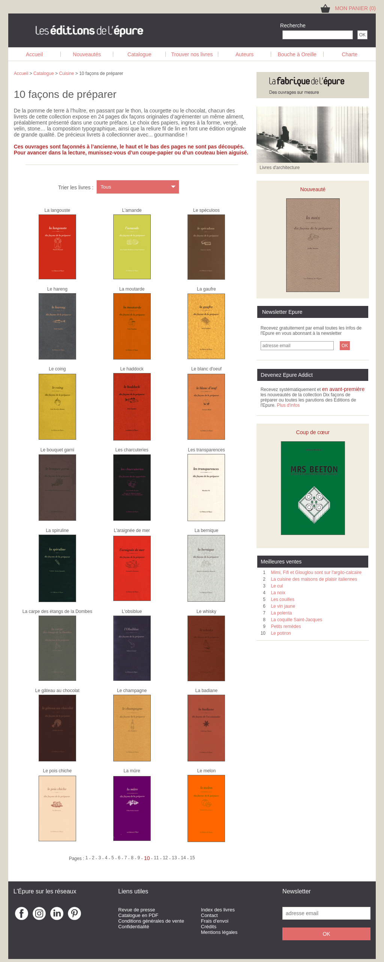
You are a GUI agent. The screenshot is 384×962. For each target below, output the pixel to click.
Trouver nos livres (192, 54)
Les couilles (282, 599)
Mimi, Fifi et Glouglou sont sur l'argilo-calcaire (316, 572)
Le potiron (281, 633)
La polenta (281, 613)
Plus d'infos (288, 405)
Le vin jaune (283, 606)
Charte (349, 54)
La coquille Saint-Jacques (296, 619)
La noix (278, 592)
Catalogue (140, 54)
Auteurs (245, 54)
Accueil (34, 54)
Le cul (277, 586)
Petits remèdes (286, 626)
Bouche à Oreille (297, 54)
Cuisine (66, 73)
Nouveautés (87, 54)
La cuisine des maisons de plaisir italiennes (314, 579)
